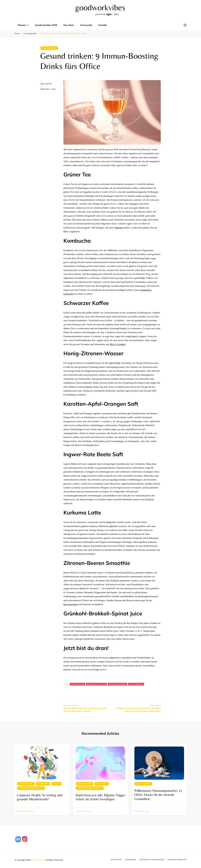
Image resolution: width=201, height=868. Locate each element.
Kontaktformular (177, 860)
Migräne (119, 227)
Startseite (116, 860)
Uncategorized (49, 48)
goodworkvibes (38, 860)
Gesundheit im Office (96, 684)
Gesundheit (43, 784)
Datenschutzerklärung (151, 860)
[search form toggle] (185, 25)
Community (86, 25)
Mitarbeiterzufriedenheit (31, 788)
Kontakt (102, 25)
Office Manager (136, 684)
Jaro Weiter (45, 84)
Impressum (130, 860)
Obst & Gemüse (117, 344)
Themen (22, 25)
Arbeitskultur (77, 684)
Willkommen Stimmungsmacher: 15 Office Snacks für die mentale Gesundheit (158, 795)
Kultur (56, 784)
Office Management (117, 684)
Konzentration (70, 604)
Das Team (68, 25)
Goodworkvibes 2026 (46, 25)
